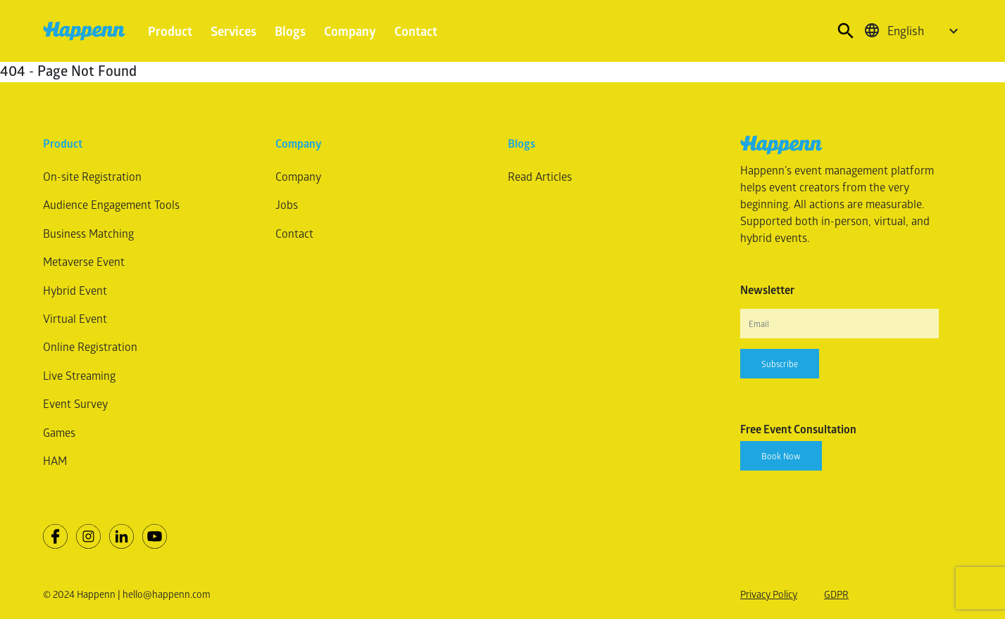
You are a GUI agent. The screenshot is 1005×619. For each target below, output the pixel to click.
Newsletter (767, 290)
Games (59, 432)
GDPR (836, 594)
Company (350, 31)
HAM (55, 460)
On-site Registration (92, 176)
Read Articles (540, 176)
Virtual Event (75, 318)
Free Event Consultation (798, 429)
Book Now (781, 455)
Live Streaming (79, 375)
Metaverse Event (84, 261)
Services (233, 31)
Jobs (286, 204)
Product (170, 31)
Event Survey (75, 403)
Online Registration (90, 346)
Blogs (290, 31)
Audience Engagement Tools (111, 204)
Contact (415, 31)
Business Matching (88, 233)
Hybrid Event (75, 290)
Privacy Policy (768, 594)
